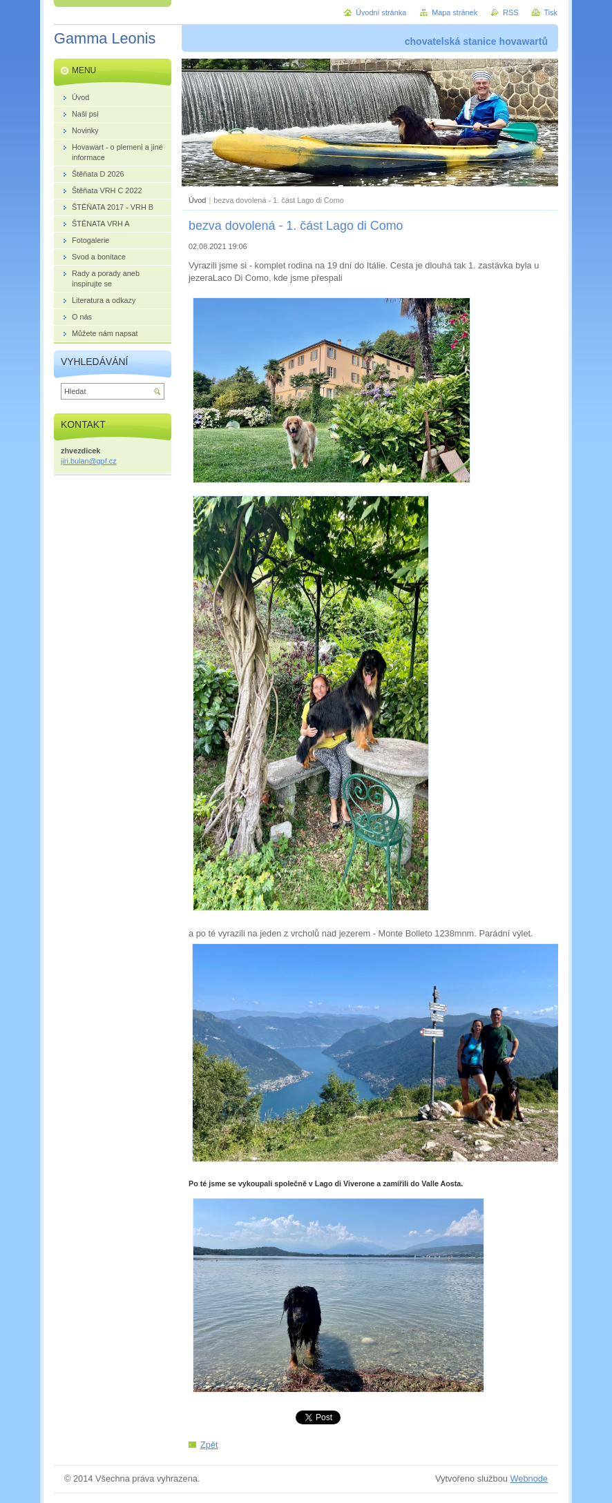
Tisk (550, 12)
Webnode (529, 1478)
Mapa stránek (454, 12)
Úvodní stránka (381, 12)
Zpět (209, 1445)
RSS (510, 12)
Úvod (197, 200)
